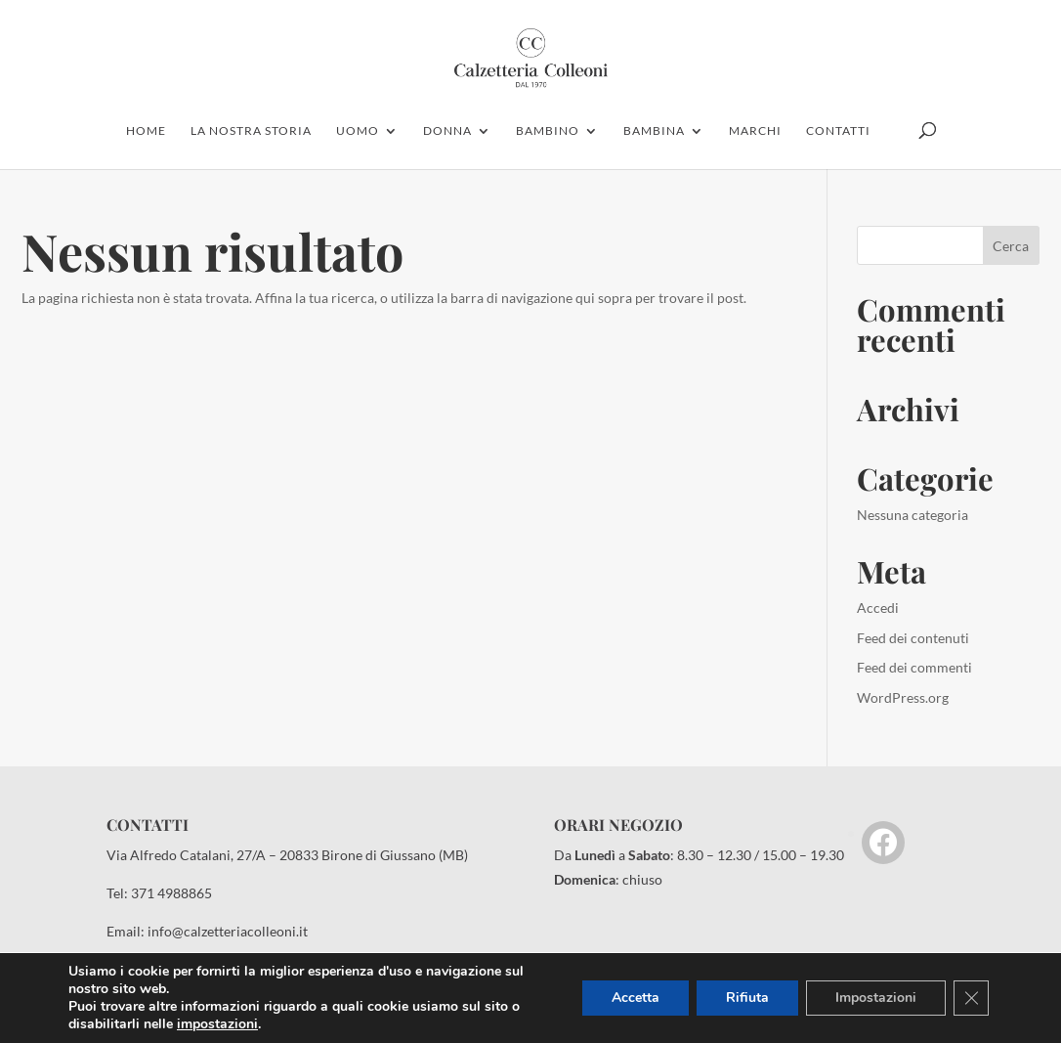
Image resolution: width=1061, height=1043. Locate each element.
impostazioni (217, 1024)
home (146, 131)
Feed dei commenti (914, 667)
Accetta (635, 997)
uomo (357, 131)
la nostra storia (251, 131)
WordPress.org (903, 697)
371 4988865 (171, 893)
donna (447, 131)
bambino (547, 131)
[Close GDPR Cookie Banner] (971, 998)
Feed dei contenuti (913, 638)
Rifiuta (747, 997)
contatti (838, 131)
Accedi (878, 607)
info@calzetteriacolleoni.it (228, 931)
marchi (755, 131)
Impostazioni (875, 997)
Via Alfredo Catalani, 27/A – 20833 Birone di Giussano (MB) (287, 855)
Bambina (654, 131)
